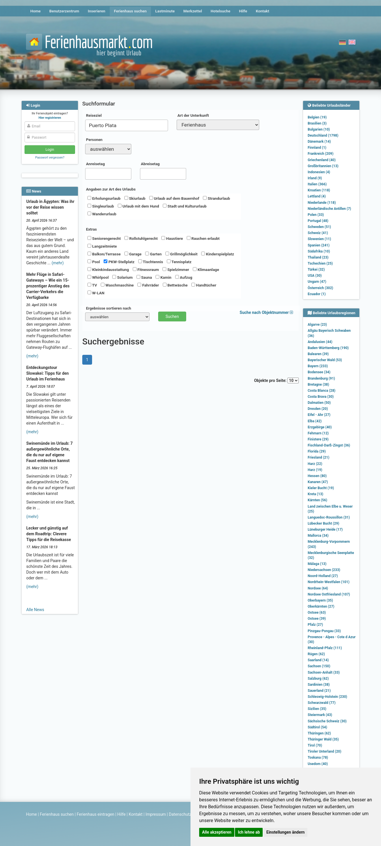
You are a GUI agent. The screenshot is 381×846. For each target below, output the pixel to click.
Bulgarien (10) (319, 129)
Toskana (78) (318, 757)
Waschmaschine (117, 285)
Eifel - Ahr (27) (319, 415)
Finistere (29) (318, 439)
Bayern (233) (318, 366)
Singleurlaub (100, 206)
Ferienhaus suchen (130, 11)
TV (92, 285)
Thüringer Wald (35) (323, 739)
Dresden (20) (318, 409)
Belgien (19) (317, 117)
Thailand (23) (318, 257)
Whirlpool (98, 277)
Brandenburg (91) (321, 378)
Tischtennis (150, 261)
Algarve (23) (317, 325)
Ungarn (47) (317, 282)
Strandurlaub (216, 198)
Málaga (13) (317, 564)
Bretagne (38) (318, 385)
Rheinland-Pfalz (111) (325, 648)
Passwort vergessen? (49, 157)
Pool (93, 261)
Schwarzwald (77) (321, 703)
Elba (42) (315, 421)
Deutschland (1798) (323, 135)
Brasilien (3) (317, 123)
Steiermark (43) (320, 715)
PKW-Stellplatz (119, 261)
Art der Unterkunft (193, 115)
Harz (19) (315, 470)
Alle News (35, 609)
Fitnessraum (146, 269)
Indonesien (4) (319, 172)
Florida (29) (317, 451)
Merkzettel (192, 11)
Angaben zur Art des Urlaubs (111, 189)
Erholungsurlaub (104, 198)
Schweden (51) (319, 227)
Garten (153, 254)
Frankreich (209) (320, 154)
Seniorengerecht (104, 238)
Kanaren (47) (318, 482)
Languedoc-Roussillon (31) (329, 517)
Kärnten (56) (317, 500)
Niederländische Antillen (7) (329, 209)
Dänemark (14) (319, 142)
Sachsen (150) (319, 666)
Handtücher (203, 285)
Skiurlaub (134, 198)
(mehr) (58, 263)
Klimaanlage (206, 269)
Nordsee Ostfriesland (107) (329, 594)
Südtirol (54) (317, 727)
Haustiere (172, 238)
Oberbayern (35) (320, 600)
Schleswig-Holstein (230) (327, 697)
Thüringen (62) (319, 733)
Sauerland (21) (319, 691)
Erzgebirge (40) (320, 427)
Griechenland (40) (322, 160)
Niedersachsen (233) (324, 570)
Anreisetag (95, 164)
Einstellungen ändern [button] (285, 832)
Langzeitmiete (102, 246)
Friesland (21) (318, 457)
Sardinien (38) (319, 685)
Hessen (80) (317, 476)
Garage (132, 254)
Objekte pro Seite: (276, 380)
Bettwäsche (175, 285)
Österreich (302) (320, 288)
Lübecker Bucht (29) (323, 523)
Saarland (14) (318, 660)
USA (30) (315, 276)
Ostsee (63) (317, 613)
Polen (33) (316, 215)
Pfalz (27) (315, 625)
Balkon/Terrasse (104, 254)
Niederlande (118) (322, 203)
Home (35, 11)
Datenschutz (180, 814)
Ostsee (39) (317, 619)
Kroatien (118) (319, 190)
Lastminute (165, 11)
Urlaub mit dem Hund (138, 206)
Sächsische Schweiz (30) (327, 721)
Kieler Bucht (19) (321, 488)
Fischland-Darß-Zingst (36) (329, 445)
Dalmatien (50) (319, 403)
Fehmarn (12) (318, 433)
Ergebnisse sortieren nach (108, 308)
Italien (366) (317, 184)
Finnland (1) (317, 148)
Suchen (172, 316)
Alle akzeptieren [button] (216, 832)
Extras (91, 229)
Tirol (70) (315, 745)
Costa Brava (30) (321, 397)
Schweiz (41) (318, 233)
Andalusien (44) (320, 342)
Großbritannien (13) (323, 166)
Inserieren (96, 11)
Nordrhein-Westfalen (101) (329, 582)
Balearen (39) (318, 354)
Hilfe (243, 11)
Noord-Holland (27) (323, 576)
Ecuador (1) (317, 294)
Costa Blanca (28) (321, 391)
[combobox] (126, 125)
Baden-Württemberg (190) (328, 348)
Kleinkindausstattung (108, 269)
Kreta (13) (315, 494)
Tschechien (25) (320, 263)
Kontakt (262, 11)
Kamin (163, 277)
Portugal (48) (318, 221)
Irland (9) (315, 178)
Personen (94, 139)
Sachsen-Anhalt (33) (324, 672)
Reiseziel (94, 115)
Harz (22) (315, 464)
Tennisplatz (179, 261)
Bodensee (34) (319, 372)
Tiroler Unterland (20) (324, 751)
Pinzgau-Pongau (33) (324, 631)
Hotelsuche (220, 11)
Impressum (155, 814)
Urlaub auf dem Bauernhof (174, 198)
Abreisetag (150, 164)
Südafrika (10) (319, 251)
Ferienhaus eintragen (95, 814)
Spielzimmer (176, 269)
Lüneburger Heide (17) (325, 529)
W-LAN (95, 293)
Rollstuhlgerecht (141, 238)
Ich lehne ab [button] (249, 832)
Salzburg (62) (318, 679)
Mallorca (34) (318, 536)
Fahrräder (148, 285)
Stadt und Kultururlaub (184, 206)
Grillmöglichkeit (181, 254)
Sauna (144, 277)
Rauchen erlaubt (203, 238)
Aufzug (183, 277)
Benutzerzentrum (64, 11)
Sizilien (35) (317, 709)
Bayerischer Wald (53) (325, 360)
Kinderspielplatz (217, 254)
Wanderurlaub (101, 214)
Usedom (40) (318, 764)
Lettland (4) (317, 196)
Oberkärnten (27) (321, 606)
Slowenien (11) (319, 239)
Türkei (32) (316, 269)
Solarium (122, 277)
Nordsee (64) (318, 588)
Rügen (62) (316, 654)
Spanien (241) (319, 245)
